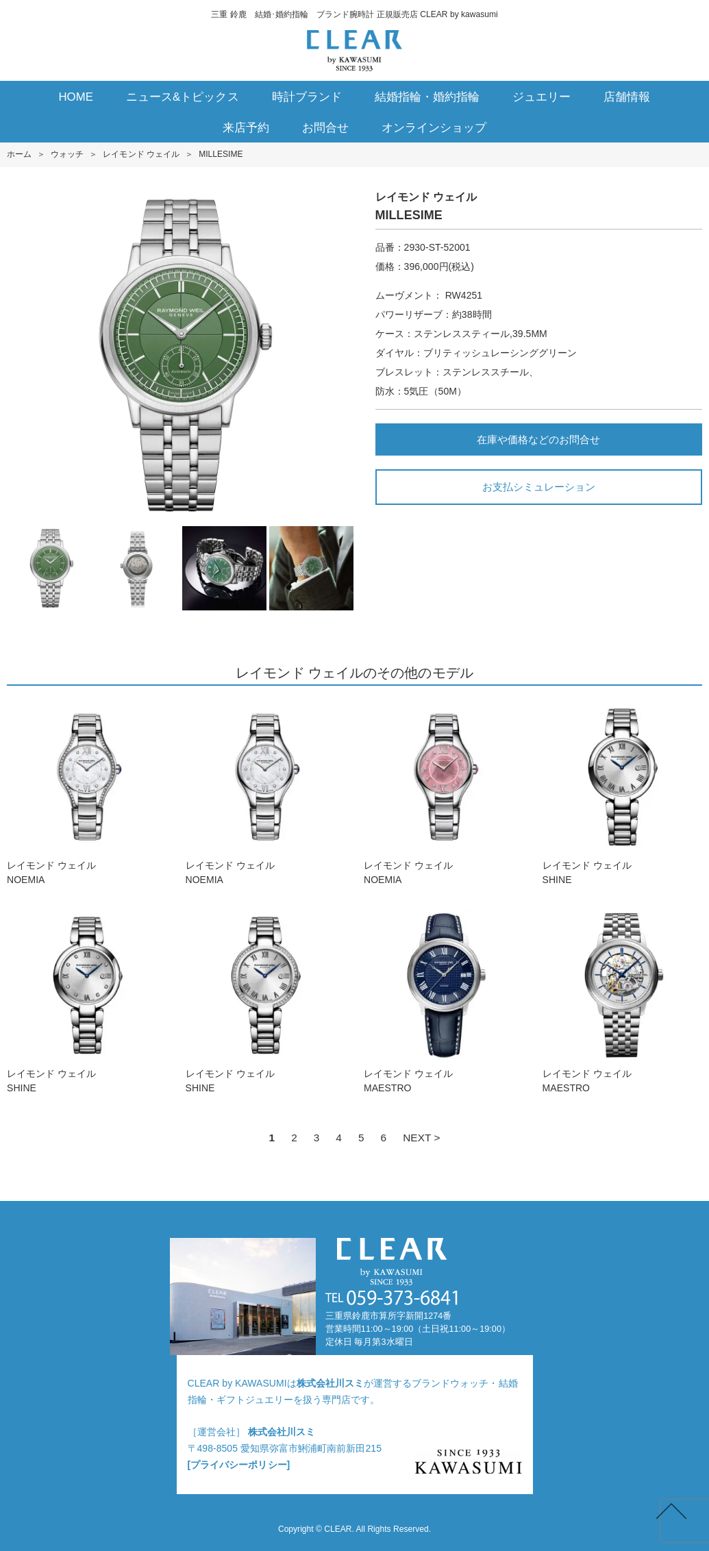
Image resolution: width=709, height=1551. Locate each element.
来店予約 (246, 127)
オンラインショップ (434, 127)
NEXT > (421, 1137)
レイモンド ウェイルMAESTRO (443, 1000)
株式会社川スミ (330, 1383)
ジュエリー (541, 96)
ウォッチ (67, 154)
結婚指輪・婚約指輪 (427, 96)
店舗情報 (627, 96)
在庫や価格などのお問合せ (538, 439)
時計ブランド (307, 96)
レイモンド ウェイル (141, 154)
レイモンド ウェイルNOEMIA (86, 792)
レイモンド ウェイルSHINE (622, 792)
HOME (75, 96)
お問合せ (325, 127)
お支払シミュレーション (538, 487)
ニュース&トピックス (182, 96)
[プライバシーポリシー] (239, 1464)
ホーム (19, 154)
